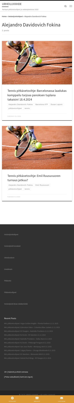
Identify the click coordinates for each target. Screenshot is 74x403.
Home (4, 16)
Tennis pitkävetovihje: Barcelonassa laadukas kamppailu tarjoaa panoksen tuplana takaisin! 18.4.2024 (37, 95)
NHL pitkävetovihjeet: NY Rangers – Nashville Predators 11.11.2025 (28, 331)
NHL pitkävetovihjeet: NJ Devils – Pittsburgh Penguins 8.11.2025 (27, 343)
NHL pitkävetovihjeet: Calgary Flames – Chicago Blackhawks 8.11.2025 (29, 350)
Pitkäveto (7, 281)
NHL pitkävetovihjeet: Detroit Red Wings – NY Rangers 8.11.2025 (27, 358)
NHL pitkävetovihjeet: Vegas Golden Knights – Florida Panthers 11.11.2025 (31, 323)
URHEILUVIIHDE (32, 395)
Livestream (8, 269)
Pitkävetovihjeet (10, 292)
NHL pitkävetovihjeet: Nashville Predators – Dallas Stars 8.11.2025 (28, 339)
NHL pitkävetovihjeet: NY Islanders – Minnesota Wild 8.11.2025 (27, 354)
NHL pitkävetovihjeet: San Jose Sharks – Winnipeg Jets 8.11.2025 (28, 347)
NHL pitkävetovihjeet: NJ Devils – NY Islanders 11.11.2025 (25, 335)
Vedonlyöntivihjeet (15, 16)
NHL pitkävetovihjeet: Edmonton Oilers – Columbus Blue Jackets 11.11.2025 (32, 327)
